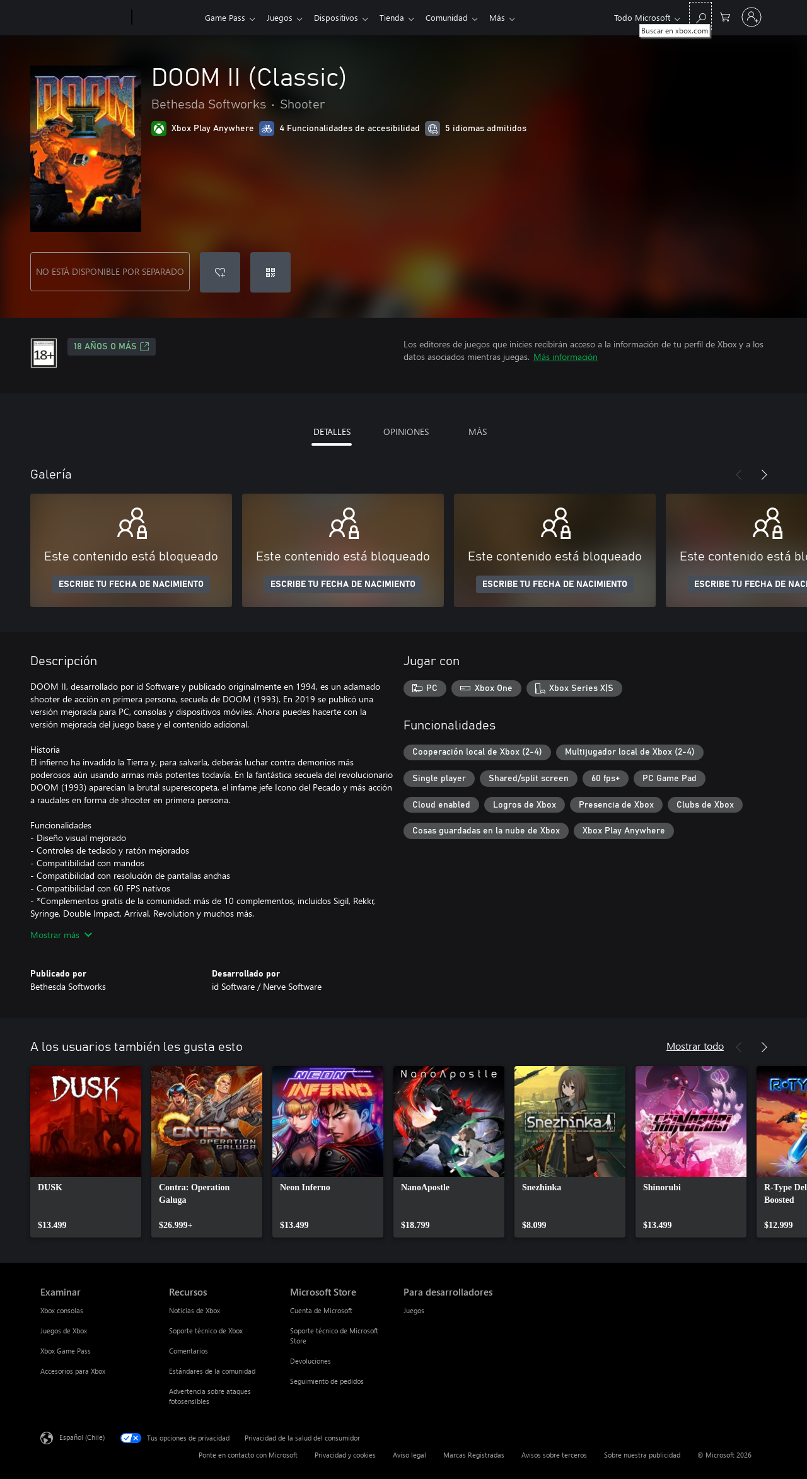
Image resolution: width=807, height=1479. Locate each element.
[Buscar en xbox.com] (700, 16)
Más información (565, 356)
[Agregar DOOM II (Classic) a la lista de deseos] (220, 272)
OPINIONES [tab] (406, 432)
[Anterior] (739, 475)
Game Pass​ (225, 17)
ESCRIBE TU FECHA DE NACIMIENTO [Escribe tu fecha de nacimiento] (131, 584)
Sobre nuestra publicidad (642, 1455)
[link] (85, 1152)
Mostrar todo (695, 1045)
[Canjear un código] (270, 272)
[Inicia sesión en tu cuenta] (751, 17)
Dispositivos (341, 17)
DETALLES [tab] (332, 432)
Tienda (399, 17)
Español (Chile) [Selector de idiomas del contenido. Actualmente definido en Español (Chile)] (82, 1437)
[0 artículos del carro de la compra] (725, 16)
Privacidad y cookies (345, 1455)
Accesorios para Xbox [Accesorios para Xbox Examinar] (72, 1371)
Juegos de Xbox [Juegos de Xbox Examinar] (63, 1330)
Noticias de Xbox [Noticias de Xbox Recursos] (194, 1310)
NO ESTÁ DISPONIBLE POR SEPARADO (110, 271)
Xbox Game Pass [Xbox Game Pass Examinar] (65, 1351)
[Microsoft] (83, 18)
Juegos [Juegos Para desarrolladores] (414, 1310)
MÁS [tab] (477, 432)
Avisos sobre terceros (554, 1455)
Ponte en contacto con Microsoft (248, 1455)
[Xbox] (166, 18)
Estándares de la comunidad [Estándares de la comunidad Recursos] (212, 1371)
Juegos (282, 17)
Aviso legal (409, 1455)
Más (510, 17)
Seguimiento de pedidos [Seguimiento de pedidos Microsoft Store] (327, 1381)
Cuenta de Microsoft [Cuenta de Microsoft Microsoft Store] (321, 1310)
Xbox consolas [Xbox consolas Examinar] (61, 1310)
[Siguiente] (764, 475)
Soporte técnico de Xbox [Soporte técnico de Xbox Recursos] (206, 1330)
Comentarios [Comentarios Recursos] (188, 1351)
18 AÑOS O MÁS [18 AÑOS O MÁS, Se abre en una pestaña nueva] (111, 347)
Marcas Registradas (473, 1455)
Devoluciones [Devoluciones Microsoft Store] (310, 1361)
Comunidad (457, 17)
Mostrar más (61, 935)
